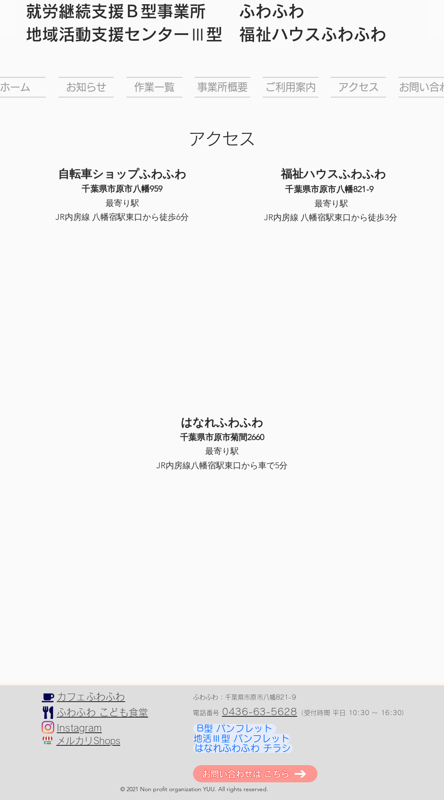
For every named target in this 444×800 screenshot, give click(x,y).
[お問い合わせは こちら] (255, 773)
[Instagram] (48, 727)
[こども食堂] (48, 712)
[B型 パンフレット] (234, 729)
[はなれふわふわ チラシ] (243, 748)
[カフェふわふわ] (48, 698)
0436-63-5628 (259, 711)
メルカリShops (88, 740)
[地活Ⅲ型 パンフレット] (241, 738)
